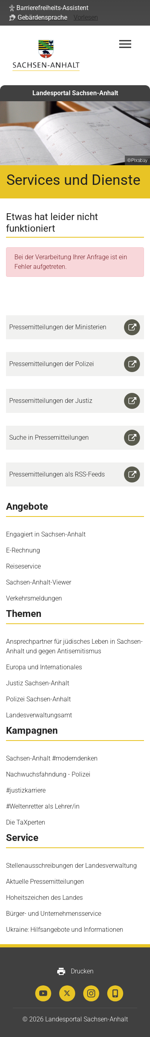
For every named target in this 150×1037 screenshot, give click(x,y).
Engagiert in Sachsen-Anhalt (46, 534)
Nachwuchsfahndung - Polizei (48, 774)
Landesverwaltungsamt (39, 715)
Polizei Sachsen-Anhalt (38, 699)
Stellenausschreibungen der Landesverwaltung (71, 865)
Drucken (75, 971)
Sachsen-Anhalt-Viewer (38, 582)
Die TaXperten (25, 822)
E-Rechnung (23, 550)
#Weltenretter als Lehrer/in (43, 806)
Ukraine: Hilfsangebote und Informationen (64, 929)
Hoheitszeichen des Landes (44, 897)
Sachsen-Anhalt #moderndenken (52, 758)
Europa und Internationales (44, 667)
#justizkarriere (26, 790)
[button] (48, 8)
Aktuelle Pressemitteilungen (45, 881)
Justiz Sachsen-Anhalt (37, 683)
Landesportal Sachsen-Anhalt (75, 93)
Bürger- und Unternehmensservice (53, 913)
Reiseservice (23, 566)
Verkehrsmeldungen (34, 598)
